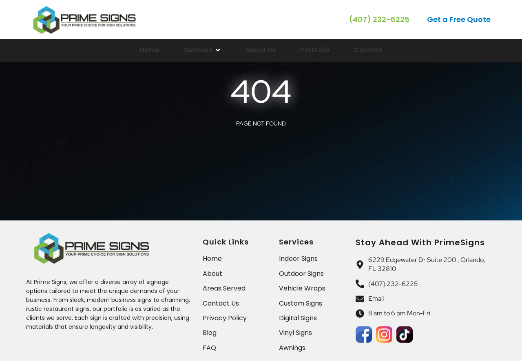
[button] (459, 19)
